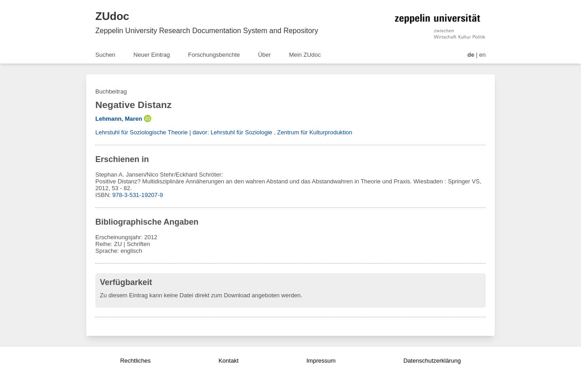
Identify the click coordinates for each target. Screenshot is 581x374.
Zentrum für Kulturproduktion (314, 132)
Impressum (320, 360)
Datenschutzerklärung (432, 360)
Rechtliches (135, 360)
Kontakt (228, 360)
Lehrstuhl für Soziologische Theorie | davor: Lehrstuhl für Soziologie (183, 132)
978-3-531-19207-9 (138, 195)
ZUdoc (112, 16)
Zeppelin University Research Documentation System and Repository (206, 30)
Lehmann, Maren (118, 118)
